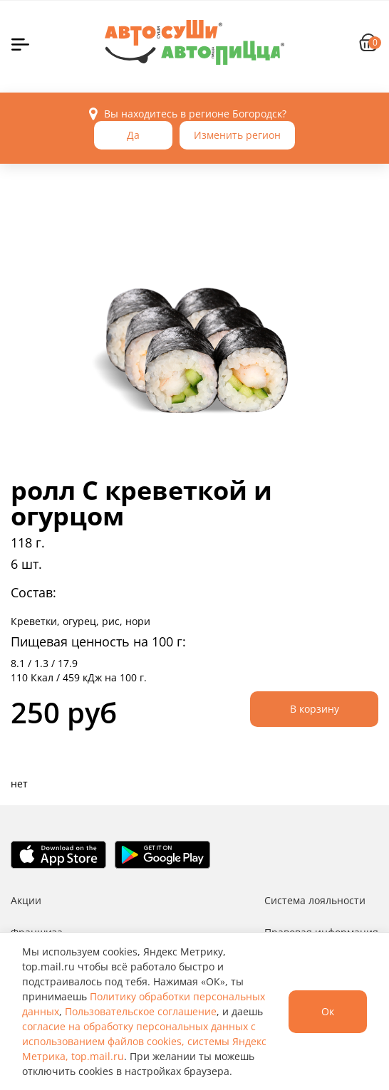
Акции (26, 900)
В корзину (314, 709)
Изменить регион (237, 135)
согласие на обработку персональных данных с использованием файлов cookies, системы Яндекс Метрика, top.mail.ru (144, 1041)
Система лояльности (314, 900)
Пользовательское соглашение (141, 1011)
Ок (327, 1011)
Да (133, 135)
